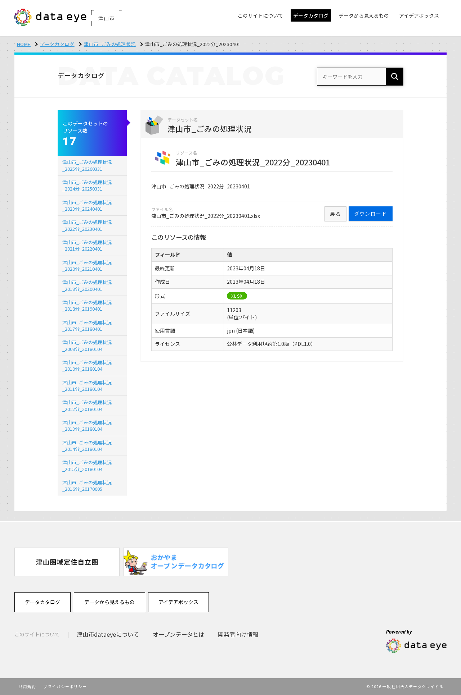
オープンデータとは (178, 634)
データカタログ (57, 44)
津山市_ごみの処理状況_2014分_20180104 (87, 445)
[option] (67, 562)
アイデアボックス (178, 601)
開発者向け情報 (238, 634)
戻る (335, 213)
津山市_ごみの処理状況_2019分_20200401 (87, 285)
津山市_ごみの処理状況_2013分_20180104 (87, 425)
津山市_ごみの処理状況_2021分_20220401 (87, 245)
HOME (24, 44)
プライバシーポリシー (65, 686)
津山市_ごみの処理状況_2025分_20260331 (87, 165)
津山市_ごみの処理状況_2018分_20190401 (87, 305)
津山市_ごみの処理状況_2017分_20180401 (87, 325)
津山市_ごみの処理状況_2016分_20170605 (87, 485)
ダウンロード (370, 213)
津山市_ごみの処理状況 (110, 44)
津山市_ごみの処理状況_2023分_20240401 (87, 205)
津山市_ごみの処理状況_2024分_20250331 (87, 185)
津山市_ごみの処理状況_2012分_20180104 (87, 405)
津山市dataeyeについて (108, 634)
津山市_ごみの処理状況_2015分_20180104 (87, 465)
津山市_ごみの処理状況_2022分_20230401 (87, 225)
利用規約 (27, 686)
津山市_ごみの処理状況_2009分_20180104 (87, 345)
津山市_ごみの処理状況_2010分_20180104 (87, 365)
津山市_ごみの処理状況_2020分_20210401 (87, 265)
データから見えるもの (109, 601)
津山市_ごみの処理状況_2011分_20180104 (87, 385)
